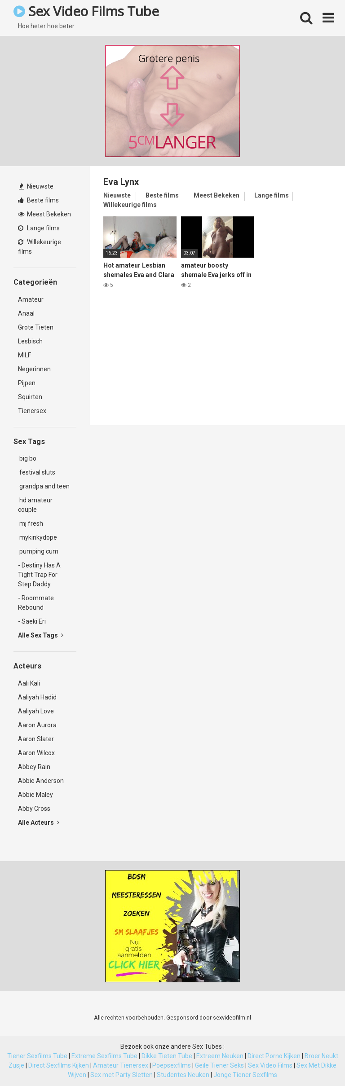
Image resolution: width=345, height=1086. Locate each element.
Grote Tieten (35, 327)
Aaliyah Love (36, 711)
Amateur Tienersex (120, 1065)
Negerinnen (34, 369)
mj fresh (30, 523)
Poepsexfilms (171, 1065)
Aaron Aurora (37, 725)
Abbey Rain (34, 766)
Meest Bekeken (44, 214)
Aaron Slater (36, 739)
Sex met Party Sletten (121, 1074)
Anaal (26, 313)
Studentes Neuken (183, 1074)
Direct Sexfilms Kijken (58, 1065)
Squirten (30, 396)
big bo (27, 458)
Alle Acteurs (38, 822)
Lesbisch (30, 341)
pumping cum (38, 551)
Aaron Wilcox (36, 752)
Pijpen (26, 383)
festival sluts (36, 472)
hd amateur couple (35, 505)
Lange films (39, 228)
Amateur (31, 299)
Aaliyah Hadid (37, 697)
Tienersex (32, 410)
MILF (24, 355)
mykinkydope (37, 537)
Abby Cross (34, 808)
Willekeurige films (39, 246)
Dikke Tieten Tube (167, 1056)
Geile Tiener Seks (219, 1065)
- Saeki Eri (32, 621)
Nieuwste (36, 186)
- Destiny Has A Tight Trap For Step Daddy (39, 575)
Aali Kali (29, 683)
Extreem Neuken (219, 1056)
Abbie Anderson (41, 780)
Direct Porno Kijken (274, 1056)
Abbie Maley (35, 794)
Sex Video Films (270, 1065)
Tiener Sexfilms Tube (37, 1056)
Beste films (38, 200)
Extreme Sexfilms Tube (104, 1056)
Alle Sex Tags (40, 635)
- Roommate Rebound (36, 602)
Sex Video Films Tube (86, 11)
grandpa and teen (44, 486)
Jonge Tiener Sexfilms (245, 1074)
